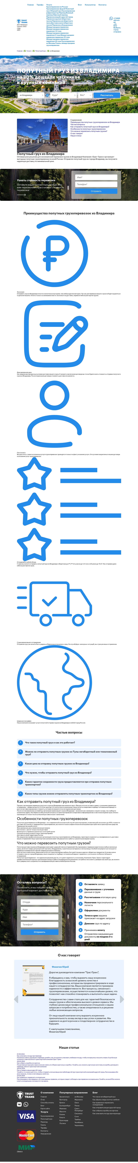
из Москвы (79, 1098)
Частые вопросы (77, 124)
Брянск (62, 1104)
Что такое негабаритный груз (104, 1098)
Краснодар (63, 1122)
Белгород (63, 1101)
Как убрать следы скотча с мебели (106, 1101)
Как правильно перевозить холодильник (103, 1105)
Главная (30, 5)
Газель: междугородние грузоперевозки (60, 44)
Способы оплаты (47, 1104)
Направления (46, 1135)
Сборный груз (56, 11)
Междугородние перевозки (57, 27)
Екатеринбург (65, 1107)
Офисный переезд (60, 15)
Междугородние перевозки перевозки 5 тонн (57, 34)
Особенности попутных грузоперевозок (88, 129)
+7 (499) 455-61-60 (117, 20)
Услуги (49, 5)
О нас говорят (76, 133)
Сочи (77, 1118)
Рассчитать (106, 95)
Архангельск (64, 1098)
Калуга (62, 1119)
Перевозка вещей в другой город (59, 17)
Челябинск (79, 1124)
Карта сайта (45, 1110)
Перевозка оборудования (62, 25)
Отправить (96, 191)
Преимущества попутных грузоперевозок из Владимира (95, 122)
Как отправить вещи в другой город (107, 1109)
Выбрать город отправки (117, 28)
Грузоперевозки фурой (55, 9)
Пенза (77, 1107)
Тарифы (40, 5)
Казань (62, 1116)
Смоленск (79, 1115)
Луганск (62, 1125)
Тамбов (78, 1121)
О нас (43, 1101)
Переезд (62, 13)
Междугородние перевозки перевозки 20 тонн (57, 40)
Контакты (102, 5)
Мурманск (79, 1101)
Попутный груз (40, 51)
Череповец (79, 1127)
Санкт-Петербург (79, 1111)
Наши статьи (75, 135)
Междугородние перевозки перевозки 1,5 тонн (57, 30)
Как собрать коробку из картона (105, 1112)
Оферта (20, 1152)
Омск (77, 1104)
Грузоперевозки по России (57, 7)
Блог (80, 5)
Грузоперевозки (47, 1117)
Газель (43, 1126)
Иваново (63, 1110)
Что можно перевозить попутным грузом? (88, 131)
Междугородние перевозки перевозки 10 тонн (60, 36)
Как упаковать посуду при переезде (107, 1115)
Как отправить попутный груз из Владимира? (89, 126)
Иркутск (62, 1113)
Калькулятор (90, 5)
